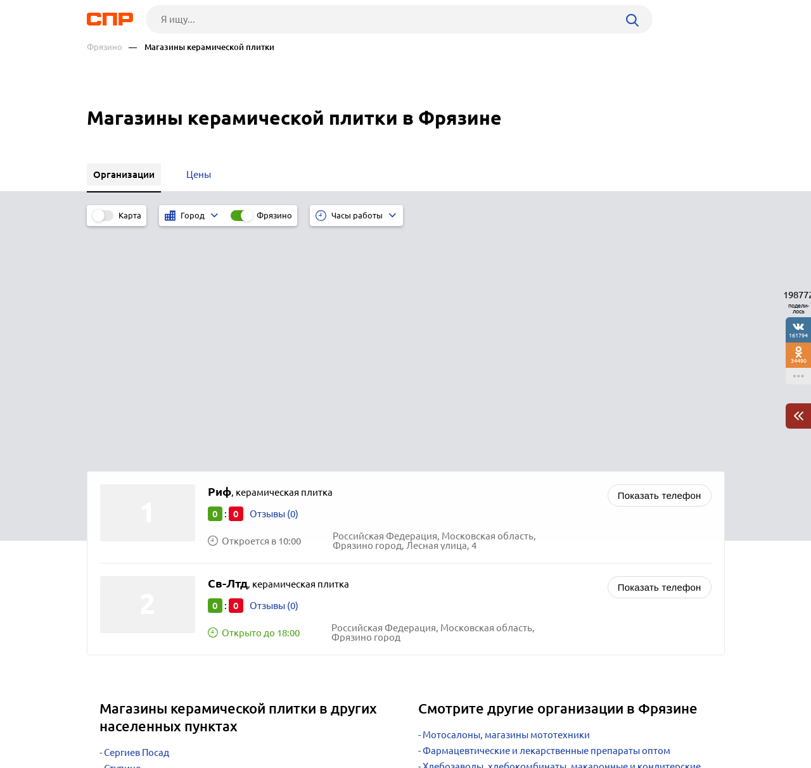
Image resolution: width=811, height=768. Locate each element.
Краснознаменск (141, 581)
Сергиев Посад (136, 518)
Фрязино (104, 47)
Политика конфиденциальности (257, 758)
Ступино (122, 534)
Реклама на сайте (278, 721)
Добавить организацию (667, 720)
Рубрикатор (110, 721)
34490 (799, 360)
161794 (798, 335)
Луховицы (127, 565)
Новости (188, 721)
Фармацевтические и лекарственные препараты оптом (546, 516)
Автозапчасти (453, 557)
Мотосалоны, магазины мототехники (506, 500)
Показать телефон (659, 261)
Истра (117, 550)
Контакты (371, 721)
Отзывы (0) (274, 279)
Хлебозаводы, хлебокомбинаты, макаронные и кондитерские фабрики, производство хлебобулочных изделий (559, 536)
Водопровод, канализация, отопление (509, 573)
